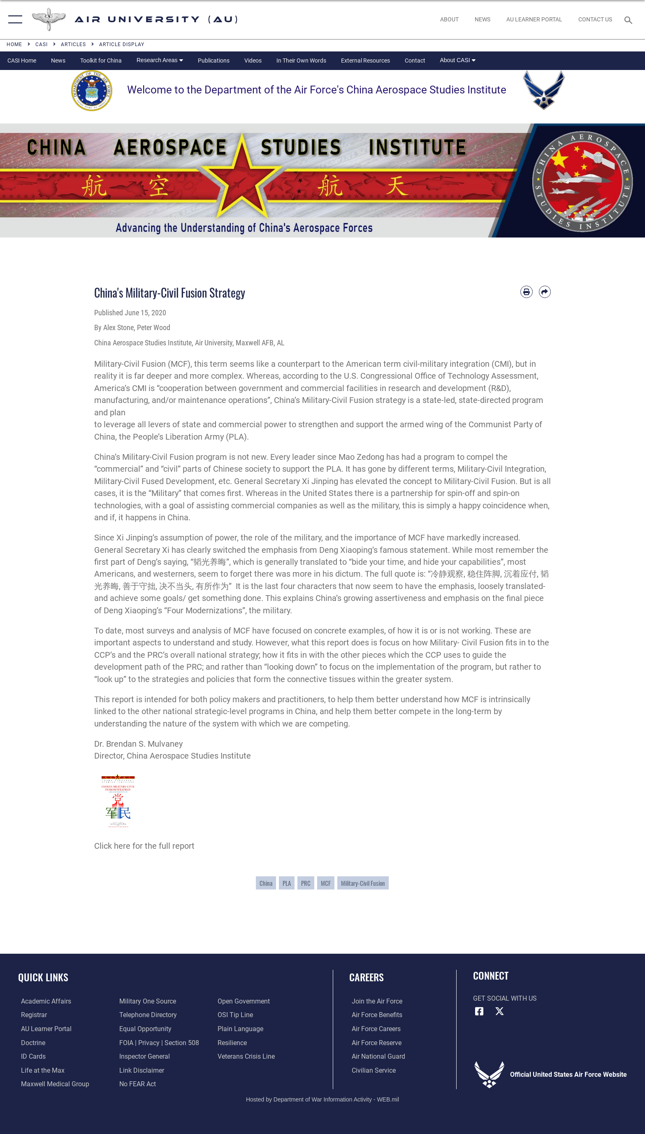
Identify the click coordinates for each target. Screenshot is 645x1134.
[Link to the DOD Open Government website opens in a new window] (244, 1001)
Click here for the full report (144, 846)
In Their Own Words (301, 60)
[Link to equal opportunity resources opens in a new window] (144, 1029)
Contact (415, 60)
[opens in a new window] (534, 19)
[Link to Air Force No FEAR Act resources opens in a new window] (136, 1083)
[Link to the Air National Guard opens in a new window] (376, 1056)
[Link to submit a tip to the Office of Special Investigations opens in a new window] (236, 1015)
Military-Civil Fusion (363, 882)
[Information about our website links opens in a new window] (140, 1070)
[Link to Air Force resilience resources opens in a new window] (233, 1042)
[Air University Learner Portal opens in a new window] (43, 1029)
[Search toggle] (629, 19)
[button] (13, 19)
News (58, 60)
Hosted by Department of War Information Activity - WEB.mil (322, 1099)
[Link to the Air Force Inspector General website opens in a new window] (143, 1056)
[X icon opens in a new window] (499, 1011)
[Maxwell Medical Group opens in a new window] (52, 1083)
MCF (326, 882)
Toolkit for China (101, 60)
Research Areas (160, 60)
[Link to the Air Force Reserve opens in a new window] (374, 1042)
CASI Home (21, 60)
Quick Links (43, 977)
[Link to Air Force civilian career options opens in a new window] (371, 1070)
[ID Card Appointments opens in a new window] (30, 1056)
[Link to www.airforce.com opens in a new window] (374, 1001)
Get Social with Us (505, 998)
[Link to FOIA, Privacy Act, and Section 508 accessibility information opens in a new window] (158, 1042)
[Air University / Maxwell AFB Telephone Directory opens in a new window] (147, 1015)
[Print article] (526, 292)
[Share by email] (545, 292)
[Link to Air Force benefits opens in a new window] (374, 1015)
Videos (253, 60)
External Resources (365, 60)
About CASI (458, 60)
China (266, 882)
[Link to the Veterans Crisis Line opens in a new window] (247, 1056)
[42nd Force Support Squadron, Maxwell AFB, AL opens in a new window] (40, 1070)
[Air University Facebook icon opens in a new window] (479, 1011)
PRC (306, 882)
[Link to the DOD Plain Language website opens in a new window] (241, 1029)
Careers (366, 977)
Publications (214, 60)
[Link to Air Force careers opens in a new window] (373, 1029)
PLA (287, 882)
